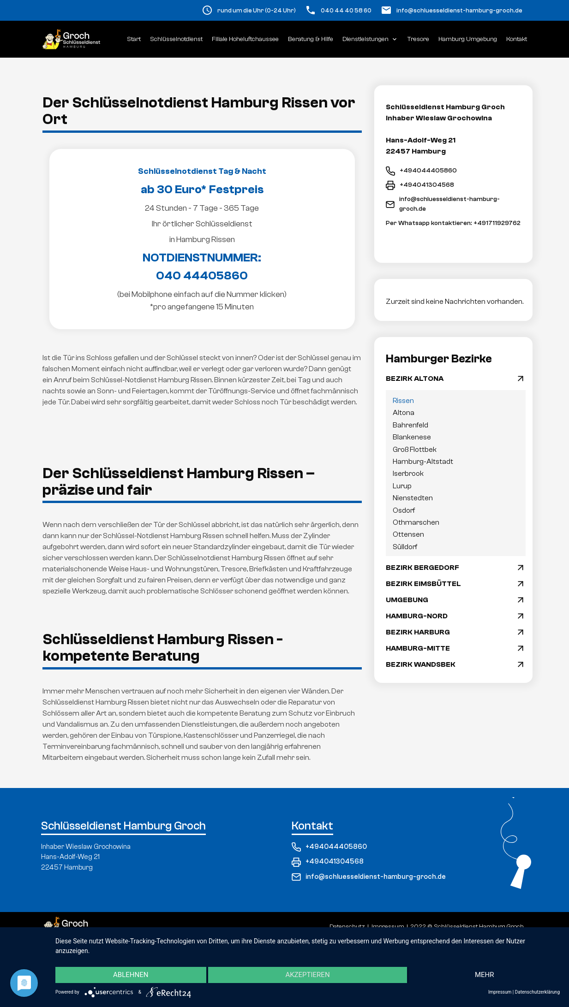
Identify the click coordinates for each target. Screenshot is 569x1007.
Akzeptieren (307, 975)
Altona (403, 413)
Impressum (499, 992)
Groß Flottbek (415, 449)
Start (134, 39)
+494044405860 (421, 171)
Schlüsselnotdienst (176, 39)
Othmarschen (416, 522)
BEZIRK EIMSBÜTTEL (423, 584)
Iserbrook (408, 473)
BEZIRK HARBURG (418, 632)
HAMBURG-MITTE (418, 648)
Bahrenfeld (410, 425)
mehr (484, 975)
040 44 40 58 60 (346, 10)
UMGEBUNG (407, 600)
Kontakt (516, 39)
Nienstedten (413, 498)
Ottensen (408, 534)
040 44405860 (202, 276)
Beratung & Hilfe (310, 39)
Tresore (418, 39)
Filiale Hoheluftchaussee (245, 39)
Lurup (402, 486)
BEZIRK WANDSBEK (420, 664)
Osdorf (404, 510)
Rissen (403, 401)
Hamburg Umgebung (467, 39)
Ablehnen (130, 975)
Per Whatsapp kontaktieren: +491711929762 (453, 223)
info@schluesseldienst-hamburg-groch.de (459, 10)
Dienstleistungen (370, 39)
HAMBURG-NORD (417, 616)
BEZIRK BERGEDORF (422, 567)
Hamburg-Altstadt (423, 461)
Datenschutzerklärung (537, 992)
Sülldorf (405, 547)
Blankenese (412, 437)
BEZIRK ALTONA (414, 378)
